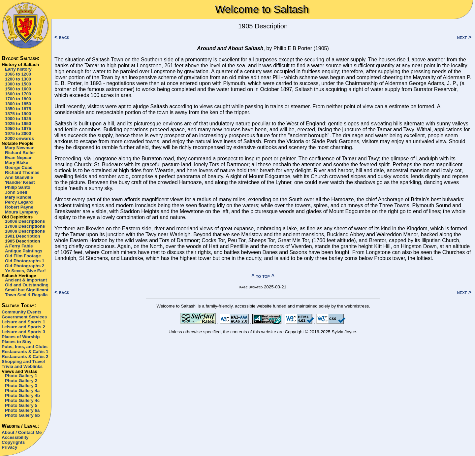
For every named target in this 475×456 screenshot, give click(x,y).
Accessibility (15, 437)
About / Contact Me (22, 432)
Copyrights (13, 442)
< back (62, 37)
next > (464, 37)
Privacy (9, 447)
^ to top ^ (262, 276)
